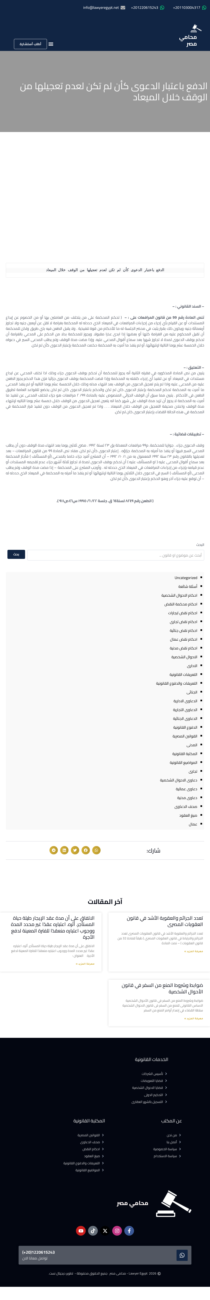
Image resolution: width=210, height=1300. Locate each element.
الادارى (192, 665)
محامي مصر (188, 40)
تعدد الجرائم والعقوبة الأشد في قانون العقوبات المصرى (165, 921)
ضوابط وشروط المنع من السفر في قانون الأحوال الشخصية (162, 988)
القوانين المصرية (185, 736)
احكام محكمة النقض (180, 604)
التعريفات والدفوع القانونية (176, 683)
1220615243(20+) (38, 1252)
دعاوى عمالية (186, 788)
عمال (193, 824)
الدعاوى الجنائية (185, 718)
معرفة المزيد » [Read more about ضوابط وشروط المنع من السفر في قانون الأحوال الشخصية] (193, 1018)
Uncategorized (186, 577)
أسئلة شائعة (187, 586)
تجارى (193, 771)
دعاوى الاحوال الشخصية (178, 780)
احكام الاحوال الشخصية (179, 595)
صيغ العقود (188, 815)
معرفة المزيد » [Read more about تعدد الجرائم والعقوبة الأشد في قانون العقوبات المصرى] (193, 951)
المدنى (192, 744)
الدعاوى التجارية (185, 709)
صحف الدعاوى (185, 806)
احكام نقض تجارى (183, 621)
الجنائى (192, 692)
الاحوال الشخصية (184, 656)
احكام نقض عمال (183, 639)
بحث (16, 554)
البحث (200, 544)
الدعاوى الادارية (185, 700)
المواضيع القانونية (183, 762)
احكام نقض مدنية (183, 648)
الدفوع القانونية (185, 727)
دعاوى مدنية (187, 797)
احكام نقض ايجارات (182, 612)
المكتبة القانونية (184, 753)
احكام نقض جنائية (183, 630)
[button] (51, 44)
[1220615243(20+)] (182, 1255)
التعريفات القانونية (183, 674)
